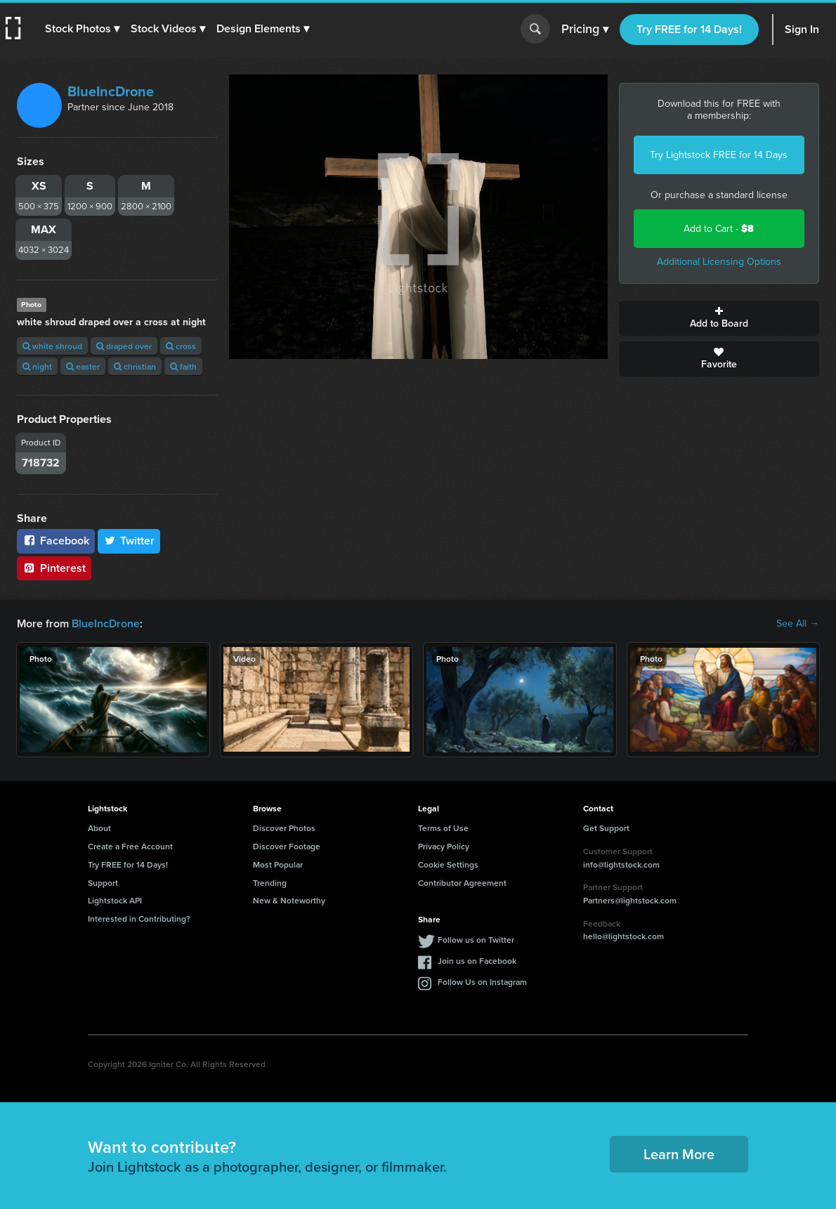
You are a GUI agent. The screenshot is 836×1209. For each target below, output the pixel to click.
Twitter (129, 540)
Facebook (55, 540)
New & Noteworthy (289, 900)
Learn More (679, 1154)
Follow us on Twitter (476, 940)
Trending (270, 883)
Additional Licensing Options (719, 261)
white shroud (52, 346)
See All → (797, 624)
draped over (124, 346)
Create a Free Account (130, 846)
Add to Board (719, 318)
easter (83, 366)
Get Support (606, 828)
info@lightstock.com (621, 864)
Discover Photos (284, 828)
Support (103, 883)
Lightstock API (115, 900)
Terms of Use (443, 828)
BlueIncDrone (110, 91)
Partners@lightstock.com (630, 900)
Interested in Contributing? (139, 918)
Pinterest (54, 568)
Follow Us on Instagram (482, 982)
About (99, 828)
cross (181, 346)
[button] (82, 29)
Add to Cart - (719, 228)
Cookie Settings (448, 864)
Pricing (584, 29)
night (37, 366)
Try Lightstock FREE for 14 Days (719, 155)
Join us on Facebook (477, 961)
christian (135, 366)
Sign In (802, 29)
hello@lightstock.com (623, 936)
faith (183, 366)
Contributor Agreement (462, 883)
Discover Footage (286, 846)
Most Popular (278, 864)
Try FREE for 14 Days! (689, 29)
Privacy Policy (443, 846)
